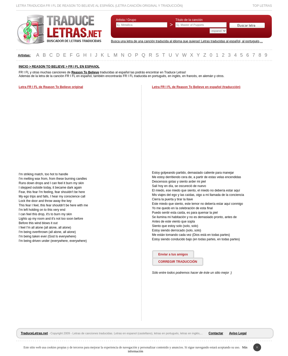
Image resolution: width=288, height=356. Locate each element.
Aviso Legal (237, 333)
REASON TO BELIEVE (48, 66)
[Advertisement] (63, 131)
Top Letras (262, 6)
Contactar (216, 333)
